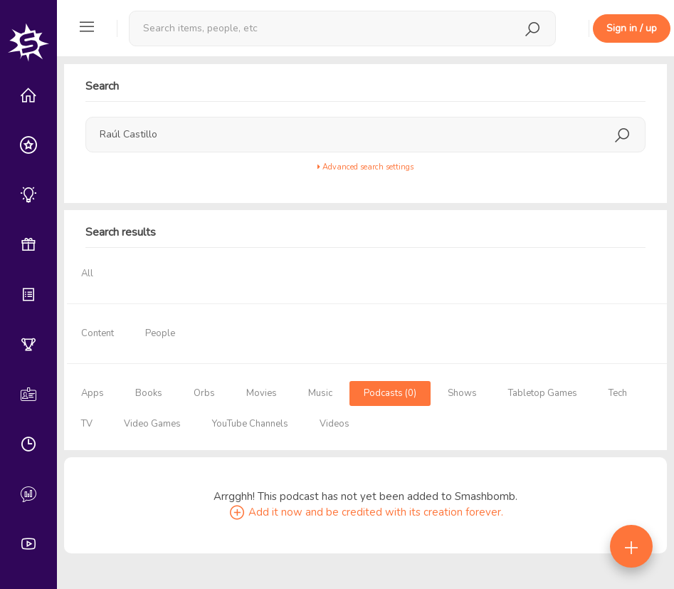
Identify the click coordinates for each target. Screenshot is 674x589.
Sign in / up (631, 28)
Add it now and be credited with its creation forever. (365, 512)
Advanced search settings (365, 167)
